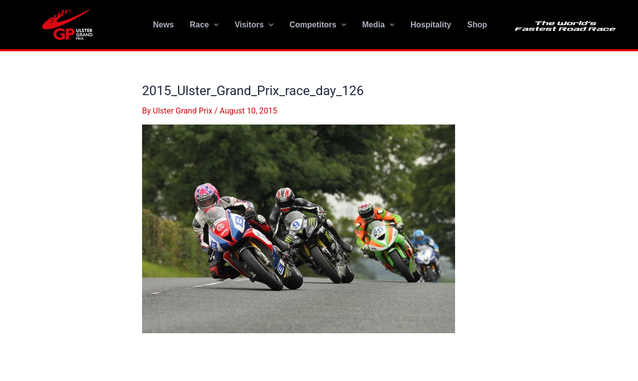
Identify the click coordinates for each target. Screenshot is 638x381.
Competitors (318, 24)
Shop (477, 24)
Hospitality (430, 24)
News (163, 24)
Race (204, 24)
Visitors (254, 24)
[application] (214, 24)
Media (378, 24)
